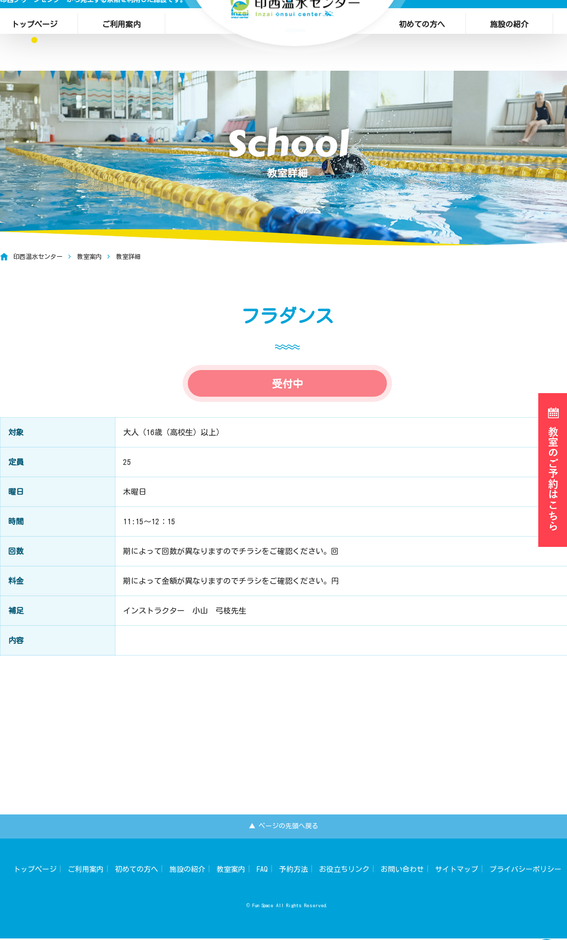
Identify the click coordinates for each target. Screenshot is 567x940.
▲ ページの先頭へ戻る (283, 826)
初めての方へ (422, 19)
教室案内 (231, 870)
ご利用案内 (121, 19)
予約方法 (293, 870)
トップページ (34, 870)
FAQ (262, 870)
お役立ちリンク (344, 870)
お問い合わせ (402, 870)
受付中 (287, 399)
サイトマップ (456, 870)
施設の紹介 (509, 19)
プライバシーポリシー (525, 870)
